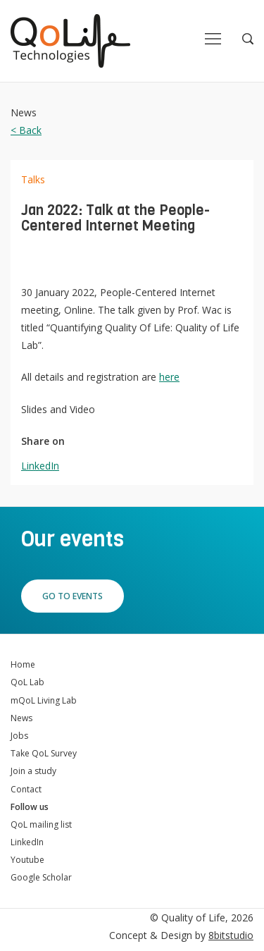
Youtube (27, 860)
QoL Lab (27, 682)
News (21, 718)
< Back (26, 130)
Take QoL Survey (44, 753)
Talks (33, 179)
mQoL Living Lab (44, 700)
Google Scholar (41, 877)
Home (23, 664)
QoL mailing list (41, 824)
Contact (26, 789)
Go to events (72, 596)
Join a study (33, 771)
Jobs (19, 736)
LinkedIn (40, 465)
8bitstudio (230, 935)
